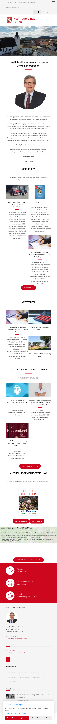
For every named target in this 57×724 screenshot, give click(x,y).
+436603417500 (13, 636)
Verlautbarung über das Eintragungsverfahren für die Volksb (17, 329)
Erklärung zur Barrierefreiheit (18, 653)
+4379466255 (12, 2)
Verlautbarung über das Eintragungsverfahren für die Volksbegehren (39, 254)
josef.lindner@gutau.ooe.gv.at (17, 638)
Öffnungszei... (37, 677)
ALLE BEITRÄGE (28, 288)
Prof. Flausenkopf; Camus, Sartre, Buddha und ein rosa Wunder (17, 443)
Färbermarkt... (12, 677)
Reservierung (11, 681)
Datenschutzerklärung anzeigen (16, 713)
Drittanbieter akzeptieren (17, 718)
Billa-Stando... (25, 677)
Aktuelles (24, 673)
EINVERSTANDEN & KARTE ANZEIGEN (28, 560)
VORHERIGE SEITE (21, 521)
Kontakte (34, 673)
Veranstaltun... (12, 673)
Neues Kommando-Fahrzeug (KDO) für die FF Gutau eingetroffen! (17, 204)
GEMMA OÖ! (40, 202)
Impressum (12, 650)
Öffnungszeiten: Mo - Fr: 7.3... (16, 7)
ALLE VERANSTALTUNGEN (30, 466)
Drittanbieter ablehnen (41, 718)
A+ (35, 12)
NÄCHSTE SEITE (37, 521)
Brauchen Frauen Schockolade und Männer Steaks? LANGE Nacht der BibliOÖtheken (40, 402)
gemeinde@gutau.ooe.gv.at (27, 2)
